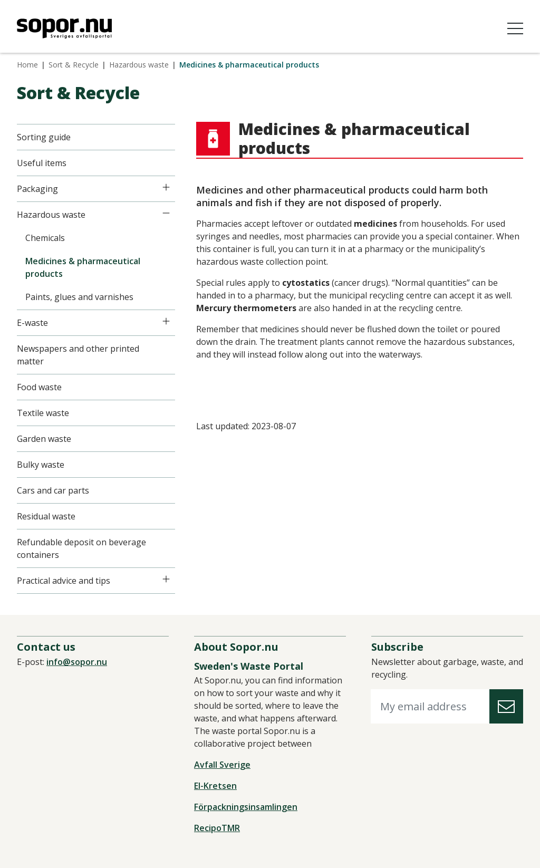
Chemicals (45, 238)
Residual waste (46, 516)
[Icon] (166, 187)
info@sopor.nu (76, 662)
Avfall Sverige (222, 764)
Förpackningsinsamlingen (245, 807)
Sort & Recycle (74, 65)
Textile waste (43, 413)
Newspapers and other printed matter (78, 355)
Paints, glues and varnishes (79, 297)
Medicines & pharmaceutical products (82, 267)
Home (27, 65)
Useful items (41, 163)
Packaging (37, 189)
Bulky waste (40, 464)
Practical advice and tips (63, 580)
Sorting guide (44, 137)
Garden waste (44, 439)
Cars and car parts (53, 490)
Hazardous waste (139, 65)
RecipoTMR (217, 828)
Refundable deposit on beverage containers (81, 548)
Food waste (39, 387)
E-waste (32, 323)
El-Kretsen (215, 786)
